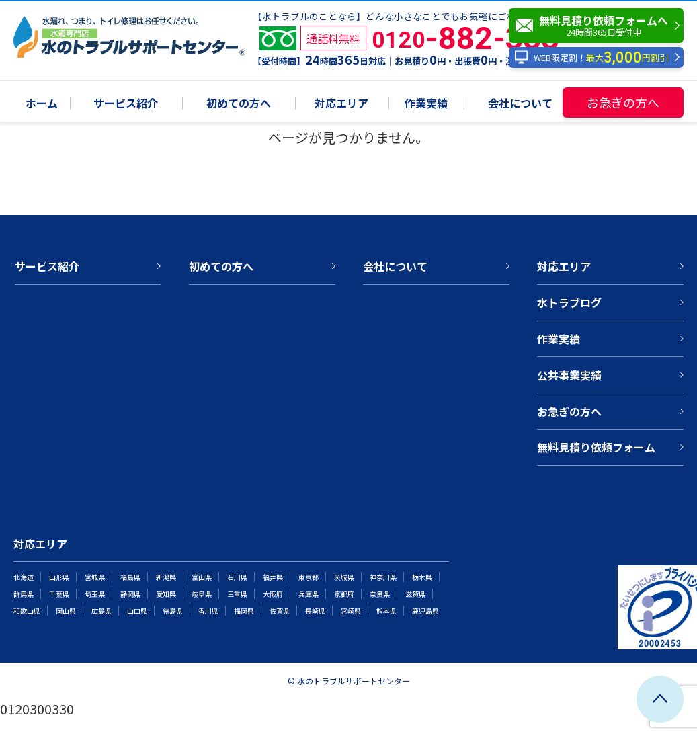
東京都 (308, 577)
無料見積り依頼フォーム (596, 447)
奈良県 (380, 594)
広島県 (101, 611)
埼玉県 (95, 594)
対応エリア (341, 104)
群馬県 (23, 594)
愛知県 (166, 594)
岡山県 (66, 611)
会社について (520, 104)
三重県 (237, 594)
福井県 (273, 577)
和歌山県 (26, 611)
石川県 (237, 577)
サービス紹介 (125, 104)
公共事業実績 (569, 375)
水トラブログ (569, 302)
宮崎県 (351, 611)
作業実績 (426, 104)
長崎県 (315, 611)
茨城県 (344, 577)
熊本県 (386, 611)
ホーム (42, 104)
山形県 (59, 577)
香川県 (208, 611)
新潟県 (166, 577)
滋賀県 (415, 594)
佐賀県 (280, 611)
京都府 (344, 594)
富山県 (202, 577)
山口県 (137, 611)
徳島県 (173, 611)
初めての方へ (238, 104)
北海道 (23, 577)
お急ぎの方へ (623, 102)
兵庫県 (308, 594)
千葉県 (59, 594)
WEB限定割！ (591, 57)
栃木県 (422, 577)
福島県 (130, 577)
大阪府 (273, 594)
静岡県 (130, 594)
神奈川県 (383, 577)
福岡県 (244, 611)
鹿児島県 (425, 611)
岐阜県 (202, 594)
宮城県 (95, 577)
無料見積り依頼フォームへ (600, 25)
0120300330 (37, 709)
